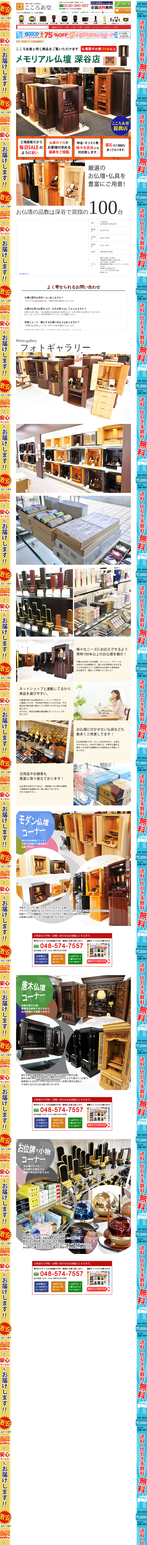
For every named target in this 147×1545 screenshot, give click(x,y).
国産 (67, 27)
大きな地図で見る (23, 273)
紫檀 (80, 27)
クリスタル (96, 27)
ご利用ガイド (65, 12)
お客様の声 (84, 12)
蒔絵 (74, 27)
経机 (116, 27)
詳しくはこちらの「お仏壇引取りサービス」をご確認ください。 (51, 314)
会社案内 (75, 12)
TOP (17, 42)
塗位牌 (87, 27)
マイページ (107, 12)
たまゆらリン (107, 27)
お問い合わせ (95, 12)
